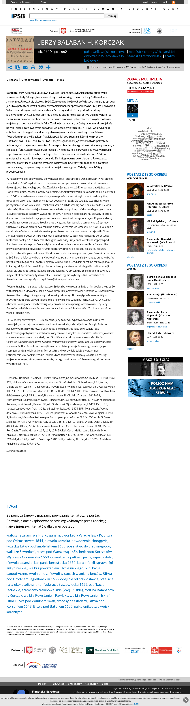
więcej (130, 257)
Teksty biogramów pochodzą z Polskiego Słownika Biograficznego (148, 679)
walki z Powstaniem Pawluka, (46, 595)
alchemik (151, 232)
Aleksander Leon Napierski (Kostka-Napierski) (158, 315)
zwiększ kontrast (151, 2)
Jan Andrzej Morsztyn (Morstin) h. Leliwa (160, 205)
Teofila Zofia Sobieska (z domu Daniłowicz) (161, 278)
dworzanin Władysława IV (104, 56)
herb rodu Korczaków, (95, 551)
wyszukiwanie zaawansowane (43, 20)
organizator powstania (157, 326)
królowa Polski (153, 302)
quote (40, 67)
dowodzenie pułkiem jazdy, (71, 557)
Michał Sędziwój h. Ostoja (162, 221)
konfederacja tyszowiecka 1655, (63, 584)
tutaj (136, 704)
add (48, 67)
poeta (149, 215)
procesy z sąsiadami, (72, 601)
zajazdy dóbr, (103, 557)
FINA (43, 2)
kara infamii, (86, 562)
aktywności (58, 683)
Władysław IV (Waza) (160, 185)
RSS (173, 2)
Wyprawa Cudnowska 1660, (28, 557)
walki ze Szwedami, (21, 551)
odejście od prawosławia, (79, 579)
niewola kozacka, (58, 541)
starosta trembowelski (144, 56)
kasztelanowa (153, 288)
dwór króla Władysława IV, (82, 535)
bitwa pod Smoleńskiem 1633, (43, 546)
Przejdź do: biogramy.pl (22, 2)
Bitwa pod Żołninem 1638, (35, 601)
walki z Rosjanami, (47, 535)
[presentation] (12, 80)
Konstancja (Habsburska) (162, 294)
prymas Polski (153, 341)
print (33, 67)
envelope (25, 67)
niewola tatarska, (19, 562)
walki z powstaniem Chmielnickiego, (56, 568)
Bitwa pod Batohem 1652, (53, 606)
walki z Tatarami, (19, 535)
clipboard (17, 67)
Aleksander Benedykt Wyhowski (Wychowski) (161, 240)
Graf (132, 119)
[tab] (13, 80)
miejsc (104, 683)
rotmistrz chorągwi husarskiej (152, 51)
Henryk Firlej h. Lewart (160, 332)
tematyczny (91, 683)
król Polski (151, 194)
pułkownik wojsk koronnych (105, 51)
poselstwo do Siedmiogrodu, (89, 546)
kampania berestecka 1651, (55, 562)
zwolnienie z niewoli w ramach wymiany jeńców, (65, 573)
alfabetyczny (75, 683)
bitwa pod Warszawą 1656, (57, 551)
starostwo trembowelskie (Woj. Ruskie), (53, 590)
